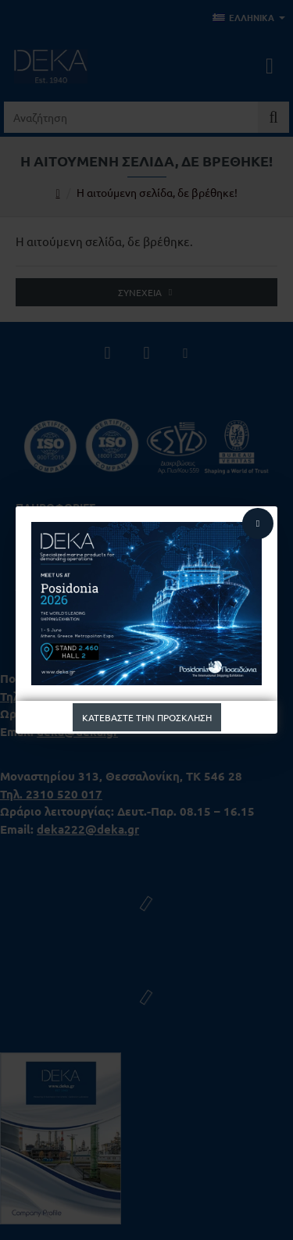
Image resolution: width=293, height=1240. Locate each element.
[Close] (257, 523)
